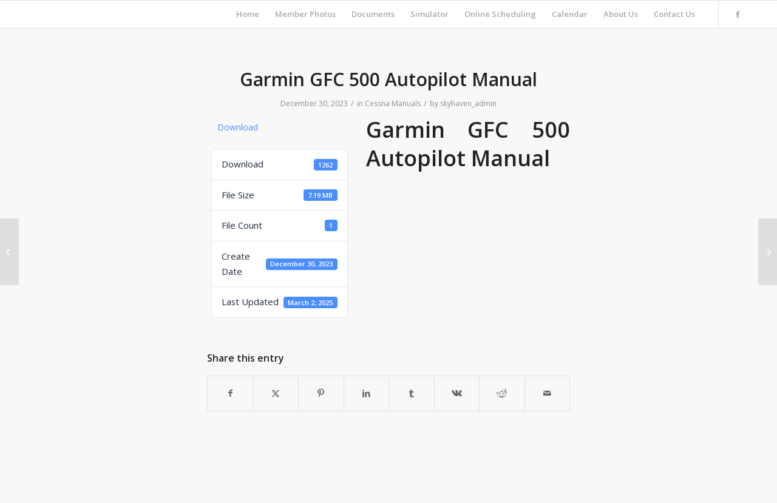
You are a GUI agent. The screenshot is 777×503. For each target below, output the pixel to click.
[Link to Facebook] (737, 14)
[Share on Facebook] (230, 393)
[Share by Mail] (547, 393)
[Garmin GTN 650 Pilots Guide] (767, 251)
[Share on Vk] (457, 393)
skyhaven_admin (468, 103)
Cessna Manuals (393, 103)
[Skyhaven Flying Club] (30, 14)
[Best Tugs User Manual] (9, 251)
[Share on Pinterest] (321, 393)
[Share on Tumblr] (411, 393)
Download (237, 127)
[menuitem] (247, 14)
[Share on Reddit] (502, 393)
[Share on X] (276, 393)
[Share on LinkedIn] (366, 393)
